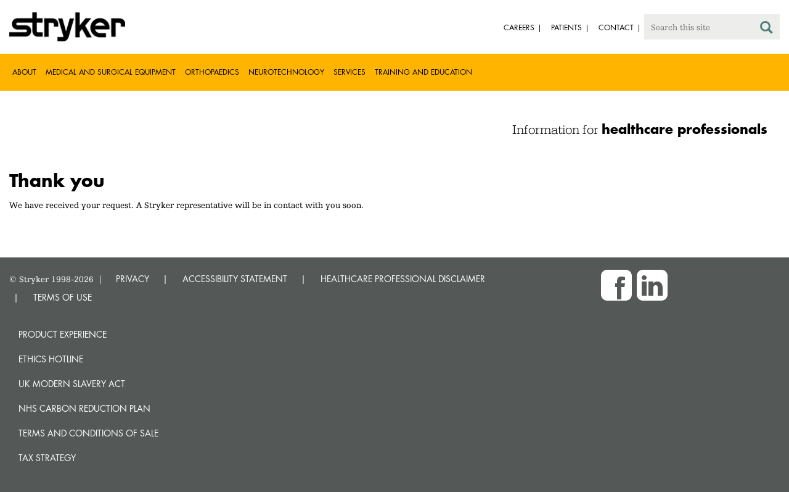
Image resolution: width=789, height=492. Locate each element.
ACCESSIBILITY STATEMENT (234, 279)
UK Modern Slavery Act (71, 384)
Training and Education (423, 72)
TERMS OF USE (62, 297)
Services (349, 72)
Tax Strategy (47, 458)
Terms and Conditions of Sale (88, 433)
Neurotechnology (286, 72)
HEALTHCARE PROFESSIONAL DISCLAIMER (403, 279)
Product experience (62, 334)
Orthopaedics (212, 72)
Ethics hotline (50, 359)
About (24, 72)
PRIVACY (132, 279)
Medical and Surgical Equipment (111, 72)
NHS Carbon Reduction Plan (84, 408)
